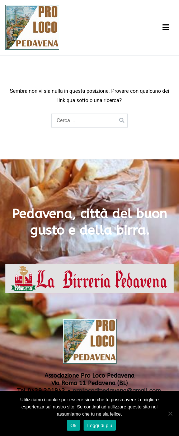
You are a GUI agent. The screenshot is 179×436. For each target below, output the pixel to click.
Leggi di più (99, 425)
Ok (73, 425)
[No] (170, 413)
